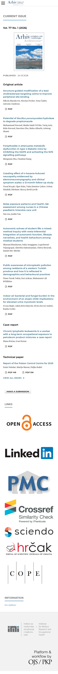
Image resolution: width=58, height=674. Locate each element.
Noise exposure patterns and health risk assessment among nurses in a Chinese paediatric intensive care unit (26, 207)
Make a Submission (18, 391)
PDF (9, 109)
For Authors (10, 605)
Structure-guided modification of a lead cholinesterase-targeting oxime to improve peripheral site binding (27, 93)
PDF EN (29, 372)
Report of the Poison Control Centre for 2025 (28, 363)
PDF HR (11, 372)
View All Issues (12, 378)
